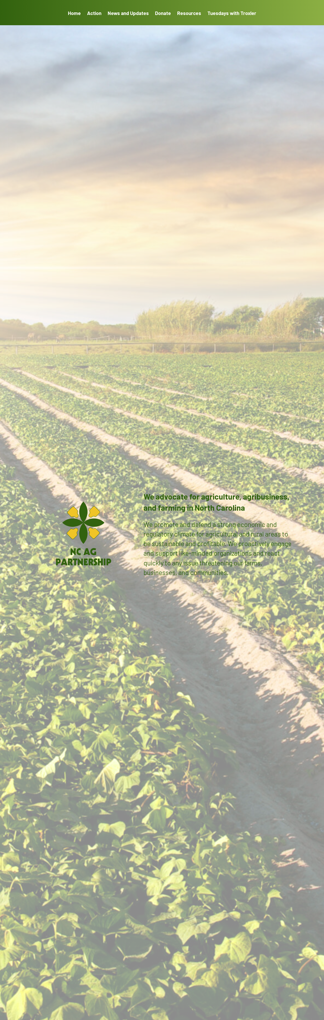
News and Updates (128, 13)
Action (94, 13)
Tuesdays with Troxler (231, 13)
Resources (189, 13)
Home (74, 13)
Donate (163, 13)
